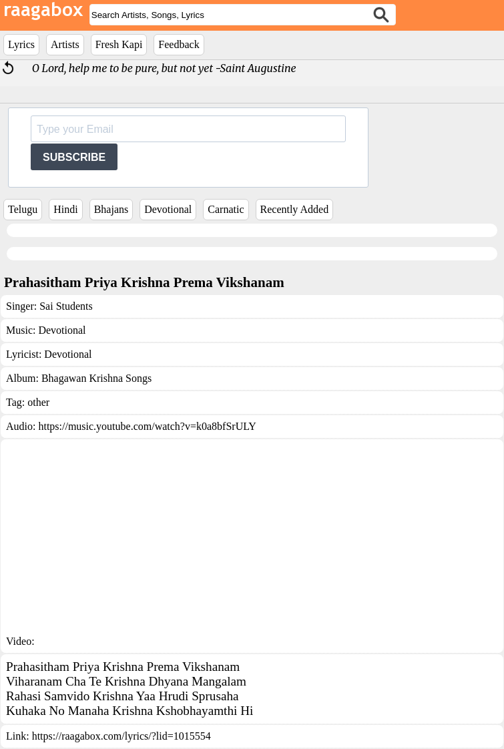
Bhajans (111, 209)
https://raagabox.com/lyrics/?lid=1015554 (121, 736)
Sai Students (66, 306)
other (38, 402)
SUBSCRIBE (74, 157)
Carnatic (226, 209)
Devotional (168, 209)
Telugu (22, 209)
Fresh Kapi (119, 44)
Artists (65, 44)
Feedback (178, 44)
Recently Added (294, 209)
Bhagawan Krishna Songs (96, 378)
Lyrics (21, 44)
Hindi (65, 209)
